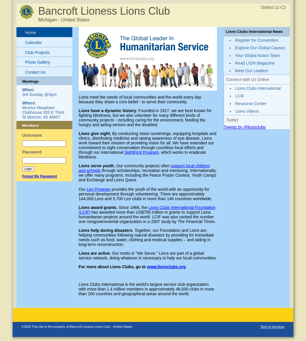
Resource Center (251, 103)
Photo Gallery (37, 62)
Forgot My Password (39, 176)
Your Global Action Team (257, 55)
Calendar (33, 42)
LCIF (239, 96)
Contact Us (35, 72)
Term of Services (272, 326)
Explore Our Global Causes (260, 47)
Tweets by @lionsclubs (245, 127)
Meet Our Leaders (251, 70)
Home (30, 32)
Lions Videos (247, 111)
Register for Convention (256, 40)
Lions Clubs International (258, 88)
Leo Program (99, 189)
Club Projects (37, 52)
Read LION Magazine (255, 63)
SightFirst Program (141, 152)
